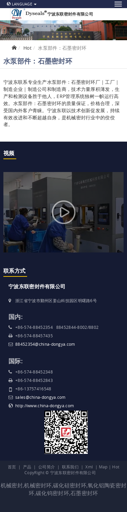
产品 (27, 466)
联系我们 (70, 466)
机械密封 (12, 485)
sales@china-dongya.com (40, 397)
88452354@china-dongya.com (45, 344)
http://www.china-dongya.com (44, 405)
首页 (12, 466)
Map (103, 466)
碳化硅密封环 (69, 485)
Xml (89, 466)
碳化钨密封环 (52, 493)
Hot (27, 48)
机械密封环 (38, 485)
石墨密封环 (84, 493)
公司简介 (46, 466)
